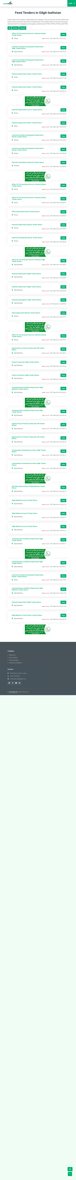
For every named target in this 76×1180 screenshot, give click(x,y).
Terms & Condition (15, 663)
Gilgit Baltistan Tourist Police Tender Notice (27, 767)
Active (15, 28)
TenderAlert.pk (13, 692)
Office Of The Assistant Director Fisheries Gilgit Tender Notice (28, 412)
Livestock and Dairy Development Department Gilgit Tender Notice (28, 199)
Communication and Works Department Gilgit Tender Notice (27, 562)
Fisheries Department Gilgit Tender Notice (26, 425)
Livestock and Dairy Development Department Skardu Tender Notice (28, 287)
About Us (12, 655)
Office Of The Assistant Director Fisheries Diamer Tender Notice (29, 336)
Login (71, 3)
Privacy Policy (14, 660)
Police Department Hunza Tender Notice (26, 363)
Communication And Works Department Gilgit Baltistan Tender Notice (27, 539)
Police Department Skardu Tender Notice (26, 464)
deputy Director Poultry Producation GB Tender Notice (28, 576)
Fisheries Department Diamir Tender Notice (27, 274)
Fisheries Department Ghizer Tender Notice (27, 238)
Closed (22, 28)
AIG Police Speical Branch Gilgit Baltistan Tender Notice (28, 638)
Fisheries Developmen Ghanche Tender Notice (28, 314)
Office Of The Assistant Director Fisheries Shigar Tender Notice (29, 185)
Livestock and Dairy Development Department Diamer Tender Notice (28, 727)
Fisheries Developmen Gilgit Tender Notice (26, 451)
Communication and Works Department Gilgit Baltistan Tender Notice (27, 740)
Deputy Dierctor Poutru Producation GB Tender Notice (28, 500)
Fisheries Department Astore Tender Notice (27, 261)
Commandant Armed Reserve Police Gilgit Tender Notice (29, 602)
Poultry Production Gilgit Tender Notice (25, 513)
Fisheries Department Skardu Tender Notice (27, 376)
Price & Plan (13, 657)
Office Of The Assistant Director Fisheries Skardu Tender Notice (29, 487)
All (9, 28)
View (63, 186)
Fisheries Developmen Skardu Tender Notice (27, 389)
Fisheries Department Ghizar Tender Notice (27, 225)
